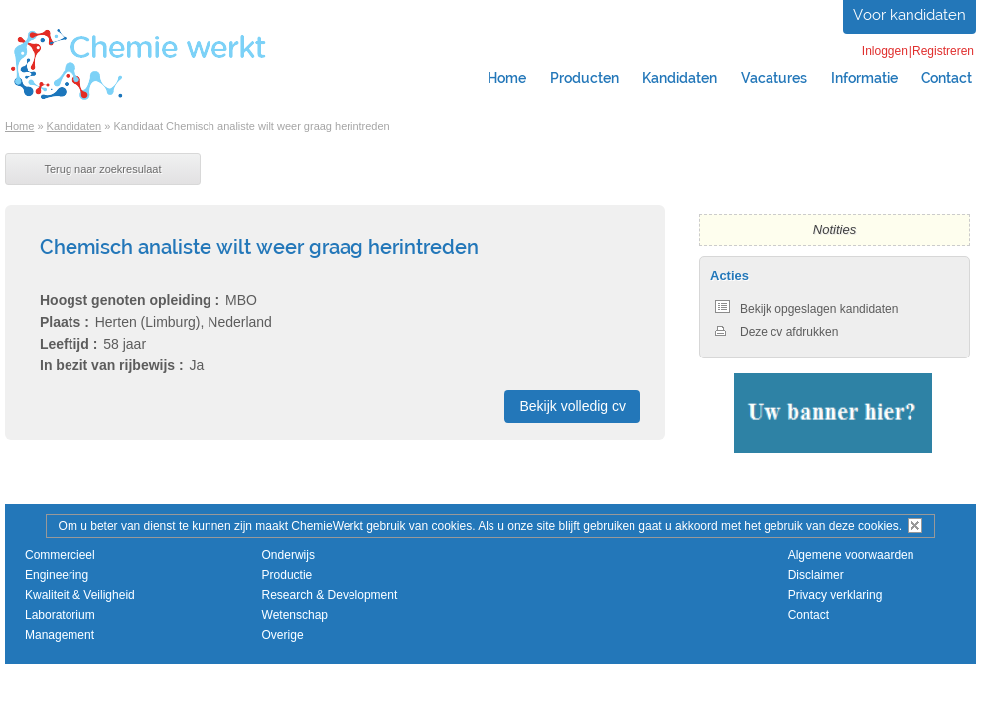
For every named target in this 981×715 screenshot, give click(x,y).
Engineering (56, 575)
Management (59, 635)
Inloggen (885, 51)
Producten (584, 78)
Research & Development (330, 595)
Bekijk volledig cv (572, 406)
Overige (283, 635)
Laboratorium (60, 615)
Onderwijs (288, 555)
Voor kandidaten (909, 15)
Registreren (943, 51)
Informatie (864, 78)
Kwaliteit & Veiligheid (80, 595)
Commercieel (60, 555)
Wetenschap (295, 615)
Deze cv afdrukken (776, 332)
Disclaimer (816, 575)
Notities (834, 229)
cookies (878, 526)
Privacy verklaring (835, 595)
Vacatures (774, 78)
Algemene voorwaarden (851, 555)
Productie (287, 575)
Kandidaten (679, 78)
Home (507, 78)
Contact (808, 615)
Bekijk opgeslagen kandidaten (806, 309)
